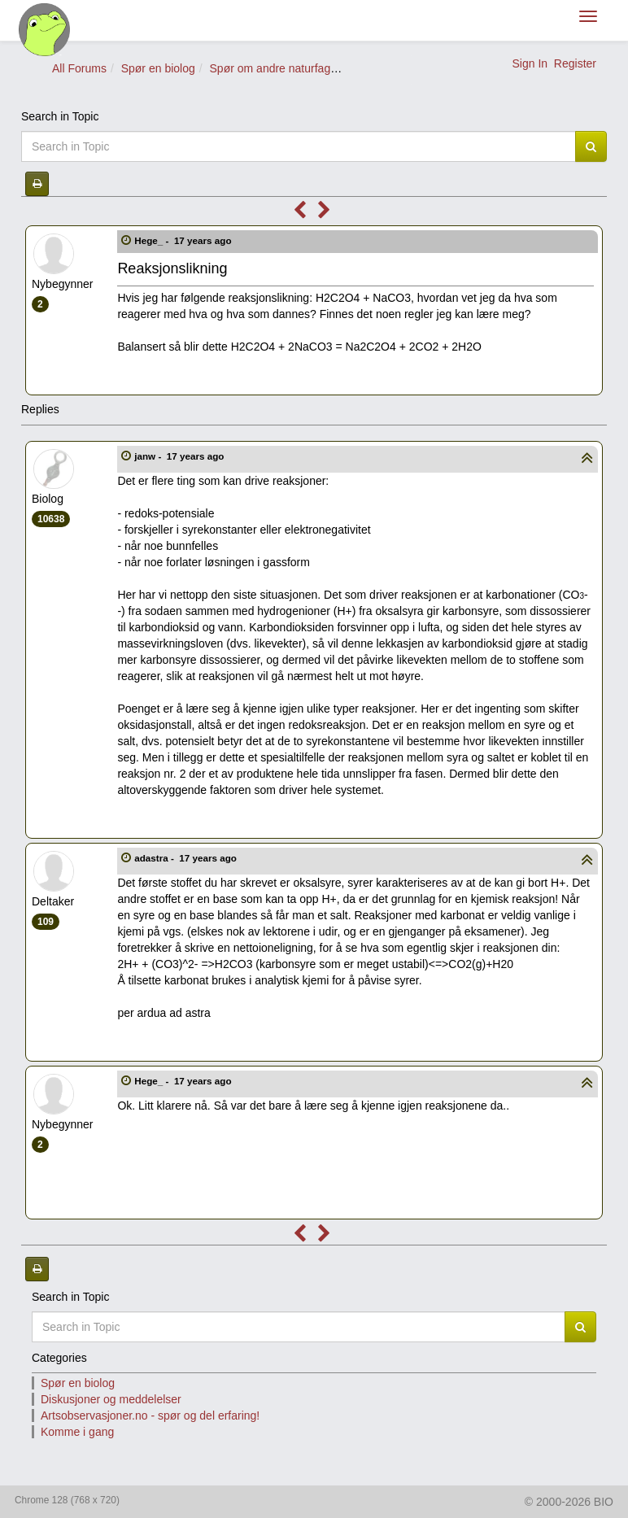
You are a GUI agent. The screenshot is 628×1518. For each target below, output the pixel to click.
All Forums (79, 68)
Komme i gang (77, 1431)
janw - (180, 456)
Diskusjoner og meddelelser (111, 1399)
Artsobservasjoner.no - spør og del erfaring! (150, 1415)
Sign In (529, 63)
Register (575, 63)
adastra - (186, 858)
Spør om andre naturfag (270, 68)
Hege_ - (184, 240)
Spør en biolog (158, 68)
